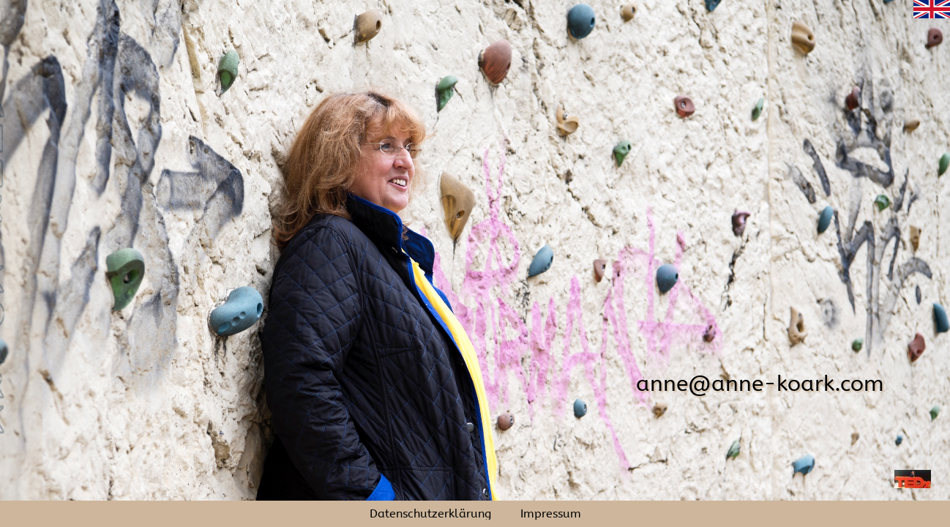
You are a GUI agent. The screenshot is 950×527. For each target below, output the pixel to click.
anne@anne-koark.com (759, 383)
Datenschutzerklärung (430, 514)
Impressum (550, 514)
